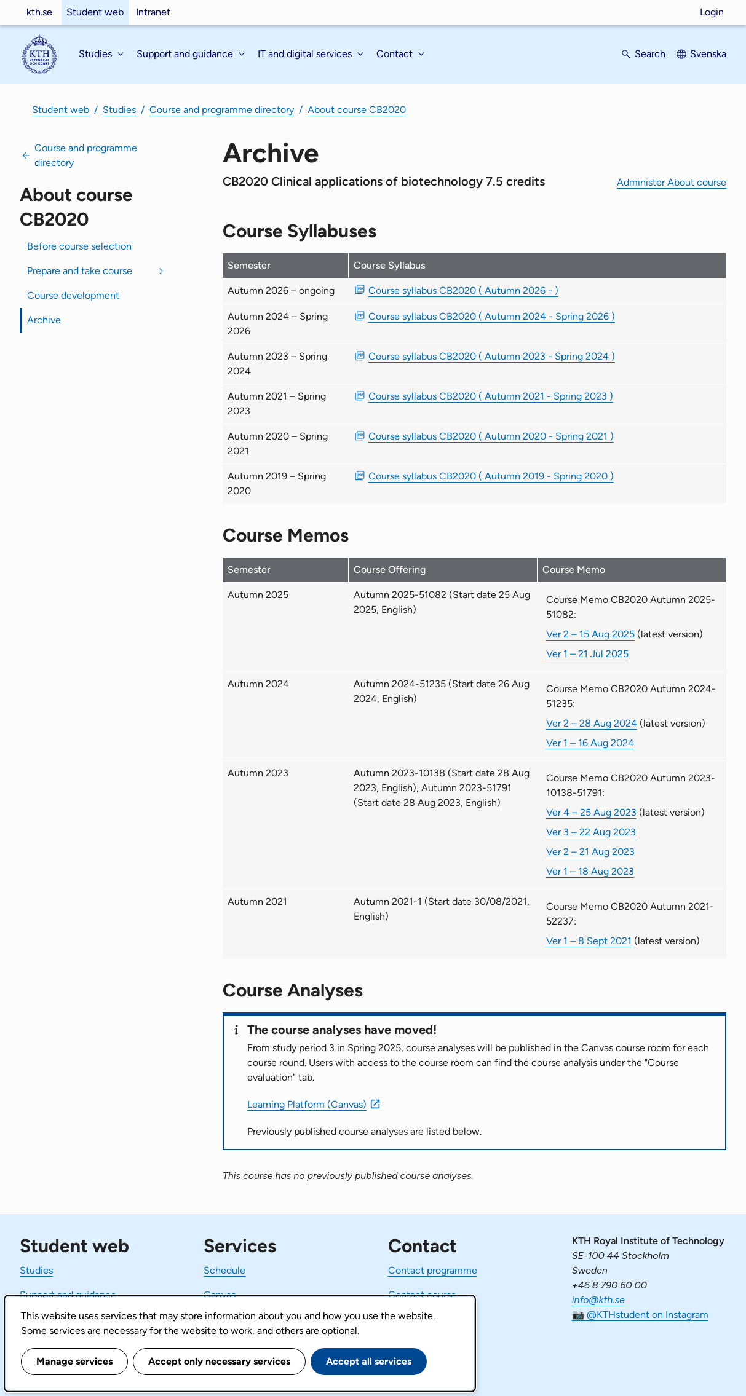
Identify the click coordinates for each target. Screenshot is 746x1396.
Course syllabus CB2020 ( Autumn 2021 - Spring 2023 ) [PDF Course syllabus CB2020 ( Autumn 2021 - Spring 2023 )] (490, 396)
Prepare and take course (79, 271)
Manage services (74, 1361)
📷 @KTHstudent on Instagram (640, 1314)
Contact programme (432, 1270)
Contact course (422, 1295)
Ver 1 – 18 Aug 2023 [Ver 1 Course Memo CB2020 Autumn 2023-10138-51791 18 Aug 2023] (590, 871)
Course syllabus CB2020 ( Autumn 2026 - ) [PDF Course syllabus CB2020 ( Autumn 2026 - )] (463, 290)
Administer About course (671, 182)
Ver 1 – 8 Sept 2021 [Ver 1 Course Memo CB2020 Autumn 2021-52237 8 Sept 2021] (589, 941)
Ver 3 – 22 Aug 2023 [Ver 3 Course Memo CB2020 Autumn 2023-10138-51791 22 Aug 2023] (591, 832)
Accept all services (368, 1361)
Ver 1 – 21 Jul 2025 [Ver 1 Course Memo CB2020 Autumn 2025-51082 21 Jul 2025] (587, 654)
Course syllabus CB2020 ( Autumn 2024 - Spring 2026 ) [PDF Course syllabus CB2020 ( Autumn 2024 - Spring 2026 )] (491, 316)
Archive (44, 320)
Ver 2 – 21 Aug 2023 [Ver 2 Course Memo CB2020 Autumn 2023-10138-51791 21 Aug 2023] (590, 852)
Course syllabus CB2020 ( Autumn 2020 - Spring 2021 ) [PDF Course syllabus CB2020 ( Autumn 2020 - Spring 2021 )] (491, 436)
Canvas (220, 1295)
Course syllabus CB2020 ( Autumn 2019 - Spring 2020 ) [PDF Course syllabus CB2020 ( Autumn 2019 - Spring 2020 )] (491, 476)
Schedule (224, 1270)
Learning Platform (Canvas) (307, 1104)
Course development (73, 295)
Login (712, 12)
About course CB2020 (357, 110)
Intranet (153, 12)
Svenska (708, 54)
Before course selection (79, 246)
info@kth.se (598, 1300)
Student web (95, 12)
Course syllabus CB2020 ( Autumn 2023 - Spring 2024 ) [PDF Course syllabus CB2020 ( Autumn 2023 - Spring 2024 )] (491, 356)
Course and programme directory (221, 110)
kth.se (39, 12)
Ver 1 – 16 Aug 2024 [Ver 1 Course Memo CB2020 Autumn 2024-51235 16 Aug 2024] (590, 743)
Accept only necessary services (219, 1361)
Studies (119, 110)
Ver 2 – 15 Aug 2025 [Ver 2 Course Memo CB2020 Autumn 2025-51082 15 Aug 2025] (590, 634)
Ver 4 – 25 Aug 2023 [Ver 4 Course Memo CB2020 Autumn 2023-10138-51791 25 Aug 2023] (591, 812)
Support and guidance (68, 1295)
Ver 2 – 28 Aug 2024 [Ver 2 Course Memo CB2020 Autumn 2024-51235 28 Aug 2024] (591, 723)
